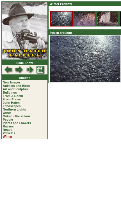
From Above (12, 99)
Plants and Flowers (17, 123)
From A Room (13, 96)
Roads (7, 129)
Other (7, 112)
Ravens (8, 126)
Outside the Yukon (16, 116)
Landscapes (12, 106)
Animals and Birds (16, 85)
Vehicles (9, 133)
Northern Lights (14, 109)
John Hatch (11, 102)
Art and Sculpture (16, 89)
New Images (12, 82)
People (8, 119)
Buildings (10, 92)
